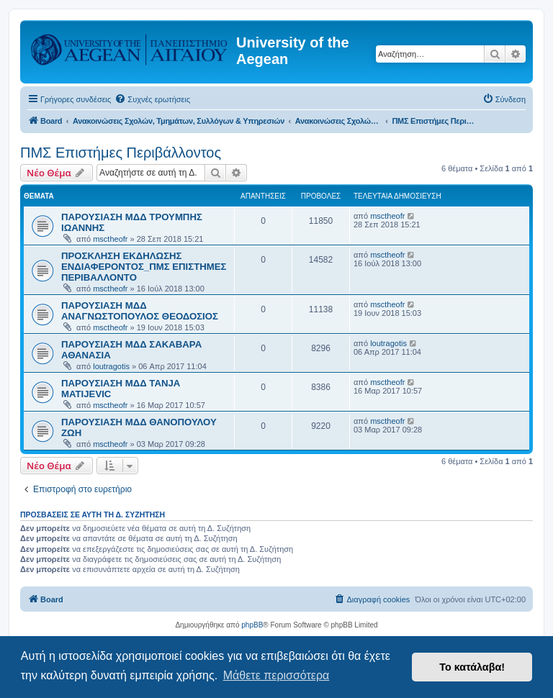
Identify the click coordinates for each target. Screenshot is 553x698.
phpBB (252, 625)
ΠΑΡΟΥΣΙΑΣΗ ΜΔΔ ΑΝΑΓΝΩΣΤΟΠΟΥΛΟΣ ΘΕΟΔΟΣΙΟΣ (139, 311)
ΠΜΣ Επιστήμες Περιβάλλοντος (120, 152)
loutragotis (111, 366)
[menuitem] (152, 99)
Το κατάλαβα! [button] (472, 667)
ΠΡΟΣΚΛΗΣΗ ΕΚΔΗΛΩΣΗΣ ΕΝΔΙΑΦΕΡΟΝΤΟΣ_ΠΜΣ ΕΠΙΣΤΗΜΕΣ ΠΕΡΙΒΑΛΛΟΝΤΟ (143, 266)
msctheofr (110, 239)
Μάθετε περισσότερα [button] (276, 675)
